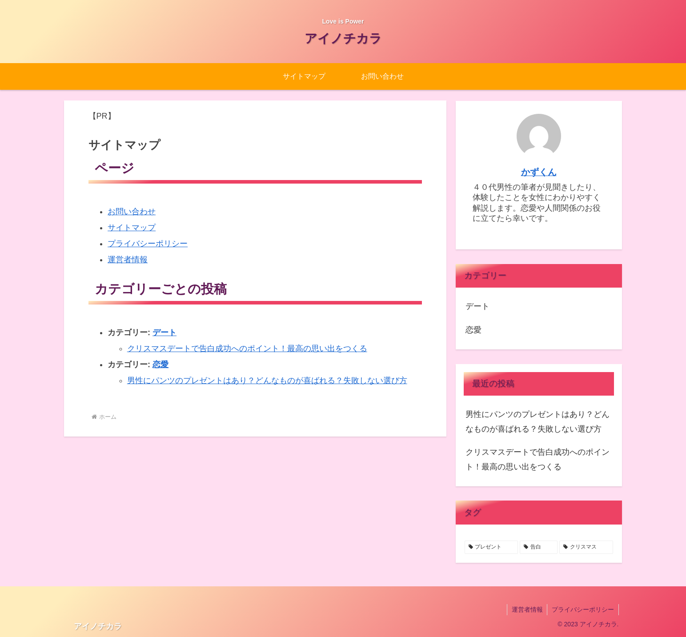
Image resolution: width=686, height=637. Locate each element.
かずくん (539, 172)
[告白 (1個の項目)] (539, 547)
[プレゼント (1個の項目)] (491, 547)
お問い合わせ (132, 211)
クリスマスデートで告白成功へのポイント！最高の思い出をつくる (247, 348)
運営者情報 (128, 259)
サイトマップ (132, 227)
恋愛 (160, 364)
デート (164, 332)
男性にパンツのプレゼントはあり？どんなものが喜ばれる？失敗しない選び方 (267, 380)
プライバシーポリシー (148, 243)
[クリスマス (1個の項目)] (586, 547)
